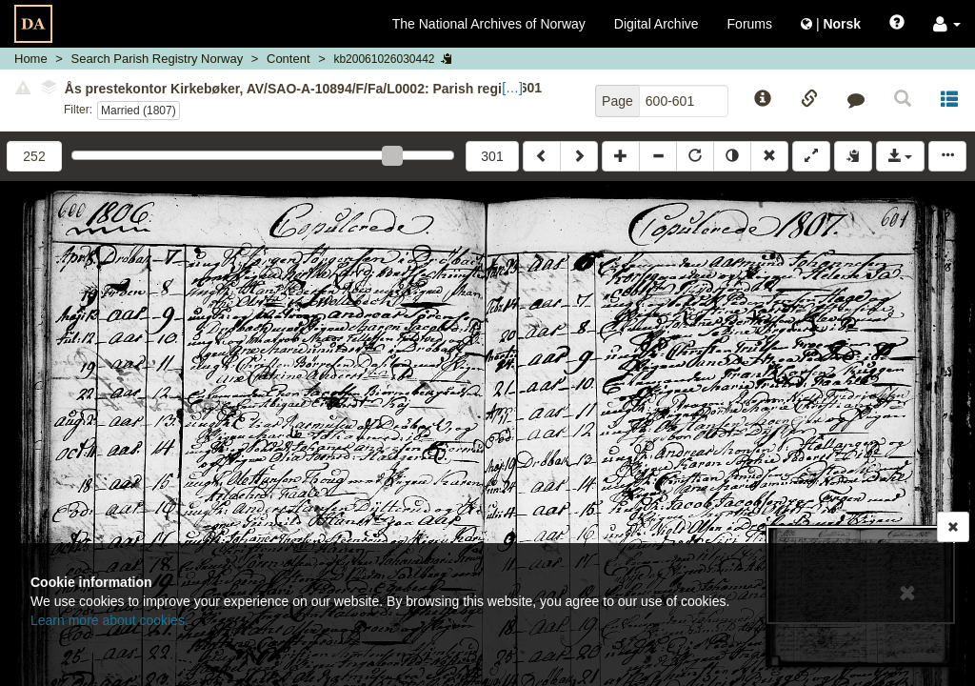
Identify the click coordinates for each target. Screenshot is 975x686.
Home (31, 58)
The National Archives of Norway (489, 23)
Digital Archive (656, 23)
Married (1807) (138, 110)
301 (492, 156)
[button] (947, 24)
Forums (749, 23)
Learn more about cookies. (109, 620)
